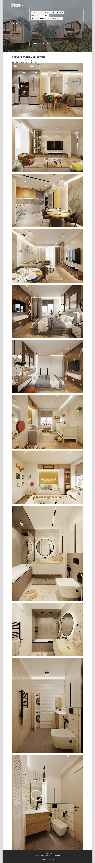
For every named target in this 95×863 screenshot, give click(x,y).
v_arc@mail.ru (47, 854)
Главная (14, 12)
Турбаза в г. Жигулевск (41, 43)
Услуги (14, 14)
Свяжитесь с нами (17, 18)
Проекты (17, 16)
